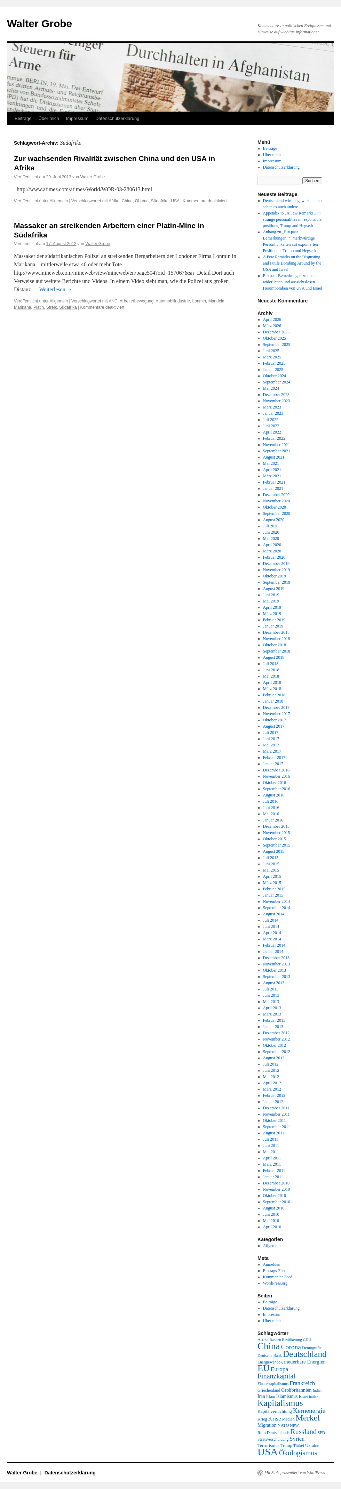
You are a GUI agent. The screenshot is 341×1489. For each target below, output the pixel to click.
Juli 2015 (270, 857)
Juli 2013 (270, 989)
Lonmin (199, 301)
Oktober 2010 (274, 1195)
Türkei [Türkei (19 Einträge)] (298, 1445)
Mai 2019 (271, 601)
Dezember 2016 (276, 770)
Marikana (22, 307)
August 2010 (274, 1208)
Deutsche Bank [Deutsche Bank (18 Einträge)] (269, 1355)
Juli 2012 (270, 1064)
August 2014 (274, 914)
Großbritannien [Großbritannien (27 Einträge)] (296, 1390)
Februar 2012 (274, 1095)
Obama (142, 201)
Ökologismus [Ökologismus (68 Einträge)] (298, 1453)
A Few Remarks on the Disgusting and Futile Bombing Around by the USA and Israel (292, 263)
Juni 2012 (271, 1070)
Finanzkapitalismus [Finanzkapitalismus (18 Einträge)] (272, 1384)
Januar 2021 (273, 488)
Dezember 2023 (276, 394)
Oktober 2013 (274, 970)
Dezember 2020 (276, 494)
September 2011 (276, 1126)
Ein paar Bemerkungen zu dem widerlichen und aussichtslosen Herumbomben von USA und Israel (292, 282)
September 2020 (276, 513)
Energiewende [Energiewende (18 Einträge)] (268, 1362)
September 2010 (276, 1201)
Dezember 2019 (276, 563)
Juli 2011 (270, 1139)
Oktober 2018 (274, 644)
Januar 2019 (273, 626)
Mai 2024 (271, 388)
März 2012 (272, 1089)
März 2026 (272, 325)
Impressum (77, 118)
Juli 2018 (270, 663)
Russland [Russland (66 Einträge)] (304, 1431)
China (127, 201)
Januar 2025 (273, 369)
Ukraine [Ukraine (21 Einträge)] (312, 1445)
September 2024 (276, 382)
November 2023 (276, 400)
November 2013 (276, 964)
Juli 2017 (270, 732)
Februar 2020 (274, 557)
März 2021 (272, 476)
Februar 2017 (274, 757)
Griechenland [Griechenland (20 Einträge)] (268, 1390)
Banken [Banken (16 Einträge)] (275, 1340)
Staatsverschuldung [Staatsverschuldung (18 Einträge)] (272, 1439)
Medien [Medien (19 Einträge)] (288, 1419)
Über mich (48, 118)
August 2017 (274, 726)
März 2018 (272, 688)
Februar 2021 (274, 482)
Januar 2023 (273, 413)
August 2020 (274, 519)
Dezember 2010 (276, 1183)
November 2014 (276, 901)
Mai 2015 (271, 870)
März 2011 (272, 1164)
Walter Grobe (39, 23)
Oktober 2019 (274, 576)
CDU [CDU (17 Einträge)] (307, 1339)
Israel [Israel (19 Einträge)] (303, 1396)
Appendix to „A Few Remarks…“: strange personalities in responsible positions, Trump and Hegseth (292, 219)
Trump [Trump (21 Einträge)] (286, 1445)
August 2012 (274, 1057)
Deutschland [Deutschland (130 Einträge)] (305, 1354)
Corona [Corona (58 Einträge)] (291, 1347)
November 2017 (276, 713)
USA (175, 201)
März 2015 (272, 882)
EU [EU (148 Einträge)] (263, 1368)
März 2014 (272, 939)
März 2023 (272, 407)
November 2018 (276, 638)
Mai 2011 (271, 1151)
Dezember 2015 (276, 826)
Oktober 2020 (274, 507)
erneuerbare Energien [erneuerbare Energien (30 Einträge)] (303, 1362)
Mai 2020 (271, 538)
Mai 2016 (271, 813)
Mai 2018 (271, 676)
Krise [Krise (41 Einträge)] (274, 1418)
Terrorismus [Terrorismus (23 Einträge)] (268, 1445)
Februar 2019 (274, 619)
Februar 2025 (274, 363)
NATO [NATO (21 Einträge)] (283, 1425)
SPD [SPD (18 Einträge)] (321, 1433)
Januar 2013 (273, 1026)
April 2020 (272, 544)
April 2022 (272, 432)
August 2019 (274, 588)
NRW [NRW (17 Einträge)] (294, 1425)
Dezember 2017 (276, 707)
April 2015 (272, 876)
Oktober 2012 (274, 1045)
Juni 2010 (271, 1214)
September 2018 (276, 651)
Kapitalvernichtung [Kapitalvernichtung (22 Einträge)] (274, 1411)
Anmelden (271, 1264)
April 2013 (272, 1007)
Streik (51, 307)
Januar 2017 (273, 763)
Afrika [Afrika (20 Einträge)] (263, 1339)
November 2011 (276, 1114)
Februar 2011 (274, 1170)
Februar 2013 (274, 1020)
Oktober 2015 (274, 838)
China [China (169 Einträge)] (268, 1346)
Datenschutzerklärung (117, 118)
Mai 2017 (271, 745)
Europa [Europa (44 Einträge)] (279, 1369)
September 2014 (276, 907)
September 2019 (276, 582)
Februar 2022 (274, 438)
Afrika (114, 201)
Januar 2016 (273, 820)
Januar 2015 (273, 895)
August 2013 (274, 982)
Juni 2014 (271, 926)
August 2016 (274, 795)
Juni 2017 (271, 738)
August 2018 (274, 657)
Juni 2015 (271, 863)
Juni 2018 (271, 669)
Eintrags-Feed (274, 1270)
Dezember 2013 (276, 957)
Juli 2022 (270, 419)
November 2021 (276, 444)
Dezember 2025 (276, 332)
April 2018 (272, 682)
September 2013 (276, 976)
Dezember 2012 (276, 1032)
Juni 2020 (271, 532)
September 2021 (276, 450)
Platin (38, 307)
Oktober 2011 (274, 1120)
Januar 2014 (273, 951)
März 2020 (272, 551)
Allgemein (59, 201)
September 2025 (276, 344)
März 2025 (272, 357)
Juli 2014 (270, 920)
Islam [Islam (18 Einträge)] (270, 1396)
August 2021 (274, 457)
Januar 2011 (273, 1176)
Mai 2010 (271, 1220)
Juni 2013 (271, 995)
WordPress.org (275, 1283)
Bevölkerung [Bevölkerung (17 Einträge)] (292, 1339)
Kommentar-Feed (277, 1276)
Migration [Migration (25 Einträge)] (266, 1425)
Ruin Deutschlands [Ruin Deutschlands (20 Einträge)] (273, 1432)
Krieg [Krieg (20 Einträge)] (262, 1419)
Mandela (216, 301)
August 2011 (273, 1133)
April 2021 (272, 469)
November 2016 (276, 776)
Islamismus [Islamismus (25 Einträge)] (287, 1396)
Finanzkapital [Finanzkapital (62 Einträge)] (276, 1376)
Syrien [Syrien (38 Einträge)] (297, 1438)
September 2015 (276, 845)
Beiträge (23, 118)
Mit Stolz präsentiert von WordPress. (295, 1472)
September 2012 (276, 1051)
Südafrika (160, 201)
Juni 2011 (271, 1145)
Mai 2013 (271, 1001)
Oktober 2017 (274, 720)
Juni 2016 (271, 807)
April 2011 (272, 1158)
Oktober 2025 (274, 338)
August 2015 (274, 851)
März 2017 (272, 751)
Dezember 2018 (276, 632)
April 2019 (272, 607)
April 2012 (272, 1083)
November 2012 (276, 1039)
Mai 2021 (271, 463)
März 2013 (272, 1014)
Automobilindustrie (173, 301)
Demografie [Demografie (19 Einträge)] (312, 1347)
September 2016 (276, 788)
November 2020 (276, 501)
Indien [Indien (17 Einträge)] (317, 1390)
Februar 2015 (274, 889)
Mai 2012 (271, 1076)
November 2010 (276, 1189)
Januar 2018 (273, 701)
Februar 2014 (274, 945)
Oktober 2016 (274, 782)
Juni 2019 (271, 594)
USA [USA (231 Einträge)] (267, 1451)
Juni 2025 (271, 350)
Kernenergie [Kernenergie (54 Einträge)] (309, 1410)
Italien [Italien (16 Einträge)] (313, 1397)
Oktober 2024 (274, 375)
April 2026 (272, 319)
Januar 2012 (273, 1101)
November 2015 (276, 832)
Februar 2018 (274, 695)
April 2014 (272, 932)
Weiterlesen (55, 289)
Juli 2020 (270, 526)
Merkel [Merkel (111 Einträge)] (308, 1417)
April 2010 (272, 1226)
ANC (113, 301)
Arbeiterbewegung (136, 301)
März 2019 (272, 613)
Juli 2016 (270, 801)
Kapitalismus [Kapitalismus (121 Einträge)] (280, 1403)
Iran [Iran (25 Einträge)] (261, 1396)
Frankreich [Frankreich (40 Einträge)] (302, 1383)
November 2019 (276, 569)
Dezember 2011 (276, 1108)
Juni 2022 (271, 425)
